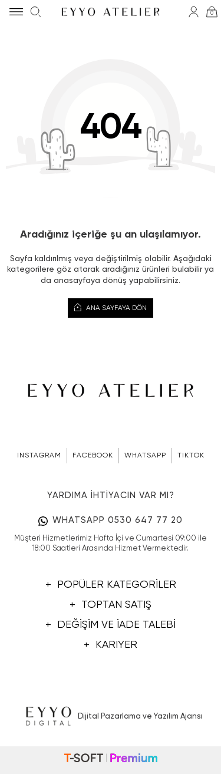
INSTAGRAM (39, 455)
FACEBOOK (92, 455)
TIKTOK (190, 455)
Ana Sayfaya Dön (110, 308)
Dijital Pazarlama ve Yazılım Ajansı (110, 716)
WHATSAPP (145, 455)
